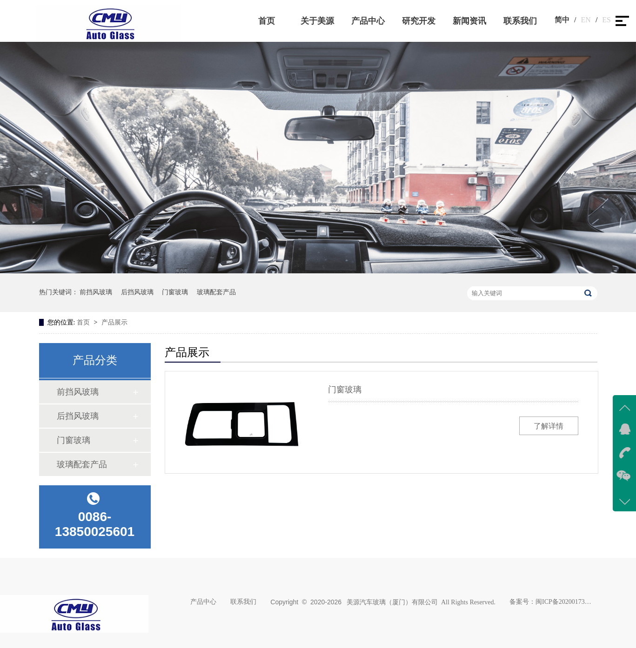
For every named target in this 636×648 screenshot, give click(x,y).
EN (586, 20)
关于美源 (317, 21)
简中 (562, 20)
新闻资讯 (469, 21)
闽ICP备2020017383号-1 (563, 601)
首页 (266, 21)
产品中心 (368, 21)
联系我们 (520, 21)
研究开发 (418, 21)
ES (606, 20)
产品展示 (114, 322)
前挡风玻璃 (96, 292)
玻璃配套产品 (216, 292)
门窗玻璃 (175, 292)
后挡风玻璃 (137, 292)
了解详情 (548, 426)
